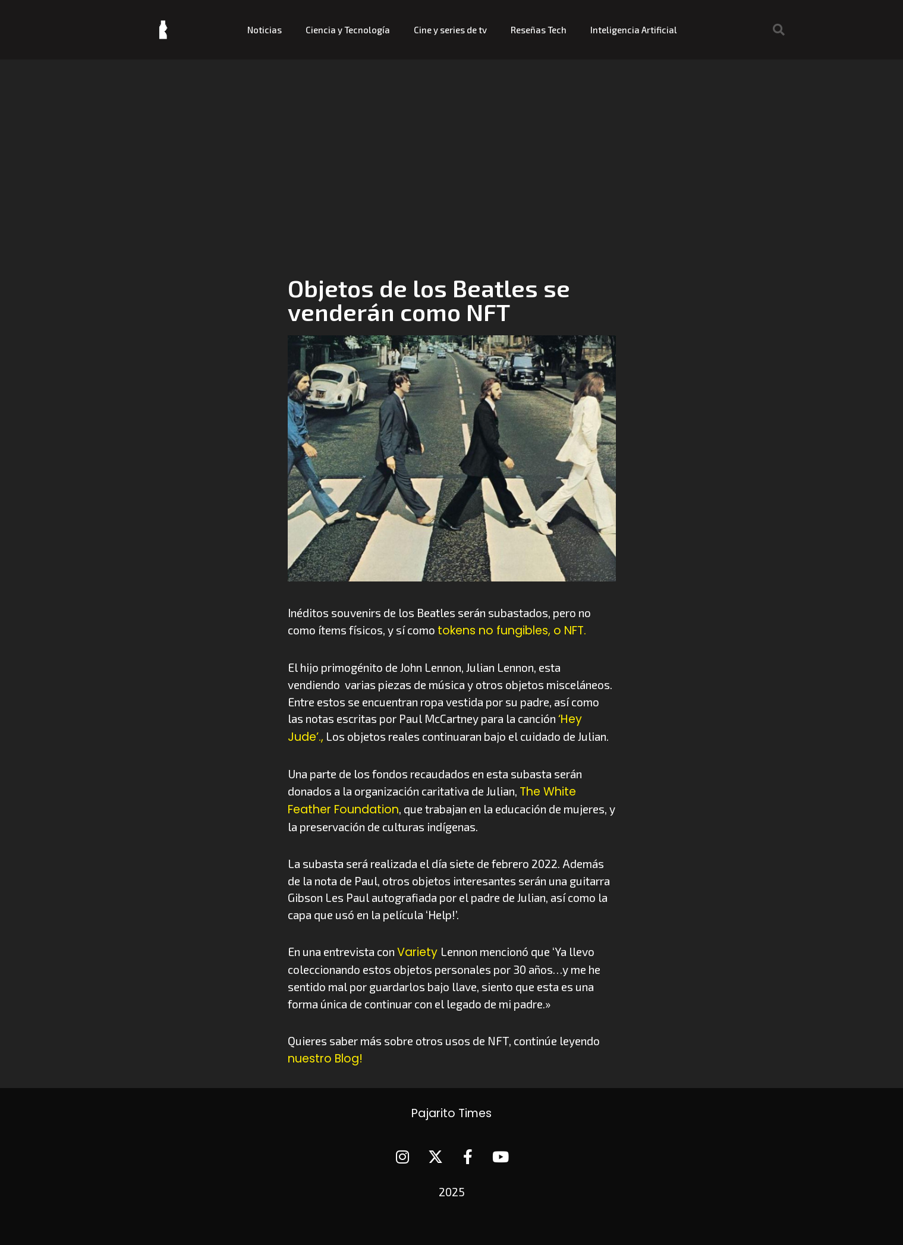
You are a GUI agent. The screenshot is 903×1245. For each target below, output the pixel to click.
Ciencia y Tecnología (348, 29)
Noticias (264, 29)
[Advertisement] (451, 148)
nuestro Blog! (325, 1059)
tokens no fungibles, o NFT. (512, 630)
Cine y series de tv (450, 29)
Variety (419, 952)
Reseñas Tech (539, 29)
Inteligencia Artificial (633, 29)
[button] (779, 30)
